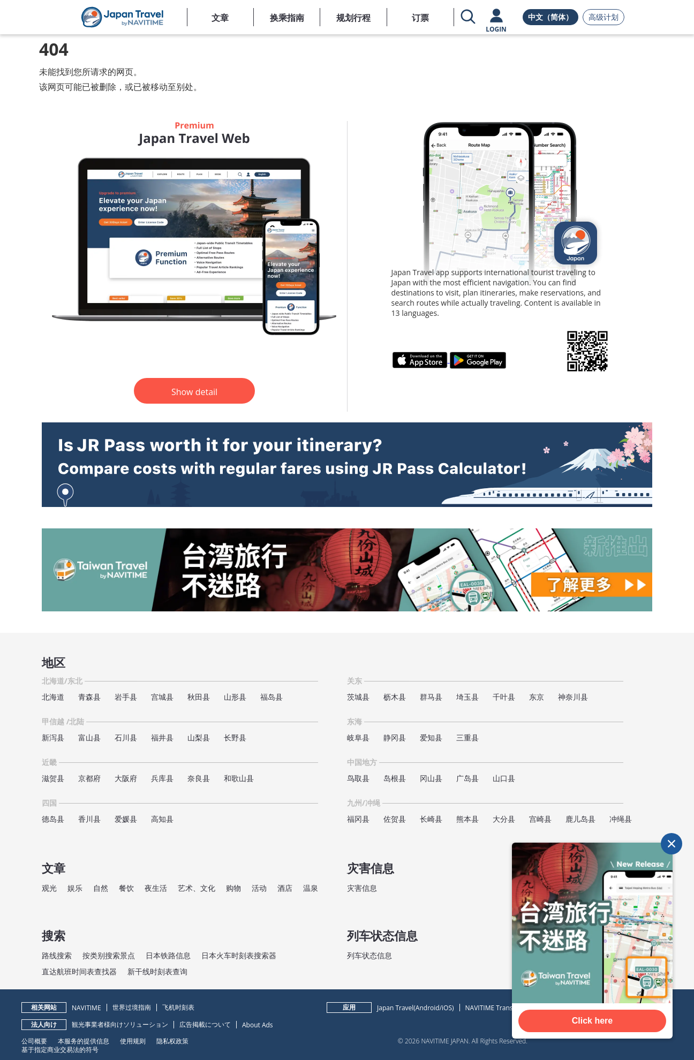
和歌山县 (239, 778)
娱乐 (74, 888)
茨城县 (358, 697)
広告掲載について (205, 1024)
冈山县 (431, 778)
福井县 (162, 737)
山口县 (504, 778)
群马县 (431, 697)
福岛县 (271, 697)
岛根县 (394, 778)
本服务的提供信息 (83, 1040)
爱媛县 (126, 819)
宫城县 (162, 697)
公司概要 (34, 1040)
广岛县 (467, 778)
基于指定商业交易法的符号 (60, 1049)
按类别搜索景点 (108, 955)
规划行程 (353, 18)
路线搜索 (57, 955)
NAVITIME (86, 1007)
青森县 (89, 697)
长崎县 (431, 819)
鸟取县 (358, 778)
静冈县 (394, 737)
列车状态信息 (369, 955)
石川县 (126, 737)
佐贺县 (394, 819)
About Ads (257, 1024)
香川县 (89, 819)
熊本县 (467, 819)
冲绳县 (620, 819)
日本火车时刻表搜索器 (238, 955)
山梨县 (198, 737)
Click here (592, 1020)
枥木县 (394, 697)
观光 (49, 888)
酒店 (284, 888)
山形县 (235, 697)
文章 (220, 18)
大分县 (504, 819)
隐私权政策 (172, 1040)
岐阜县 (358, 737)
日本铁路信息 (168, 955)
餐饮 (126, 888)
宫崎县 (540, 819)
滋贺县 (53, 778)
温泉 (310, 888)
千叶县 (504, 697)
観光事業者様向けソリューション (120, 1024)
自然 (100, 888)
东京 (536, 697)
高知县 (162, 819)
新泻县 (53, 737)
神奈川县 (573, 697)
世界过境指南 (131, 1007)
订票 (420, 18)
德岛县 (53, 819)
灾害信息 (362, 888)
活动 (259, 888)
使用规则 (133, 1040)
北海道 (53, 697)
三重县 (467, 737)
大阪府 (126, 778)
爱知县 (431, 737)
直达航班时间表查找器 (79, 971)
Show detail (194, 392)
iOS (447, 1007)
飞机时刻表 (178, 1007)
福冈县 (358, 819)
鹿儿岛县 (580, 819)
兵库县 (162, 778)
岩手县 (126, 697)
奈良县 (198, 778)
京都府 (89, 778)
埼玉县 (467, 697)
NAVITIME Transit (491, 1007)
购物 (233, 888)
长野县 (235, 737)
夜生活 (156, 888)
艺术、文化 (196, 888)
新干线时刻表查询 (157, 971)
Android (428, 1007)
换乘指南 (287, 18)
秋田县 (198, 697)
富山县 (89, 737)
